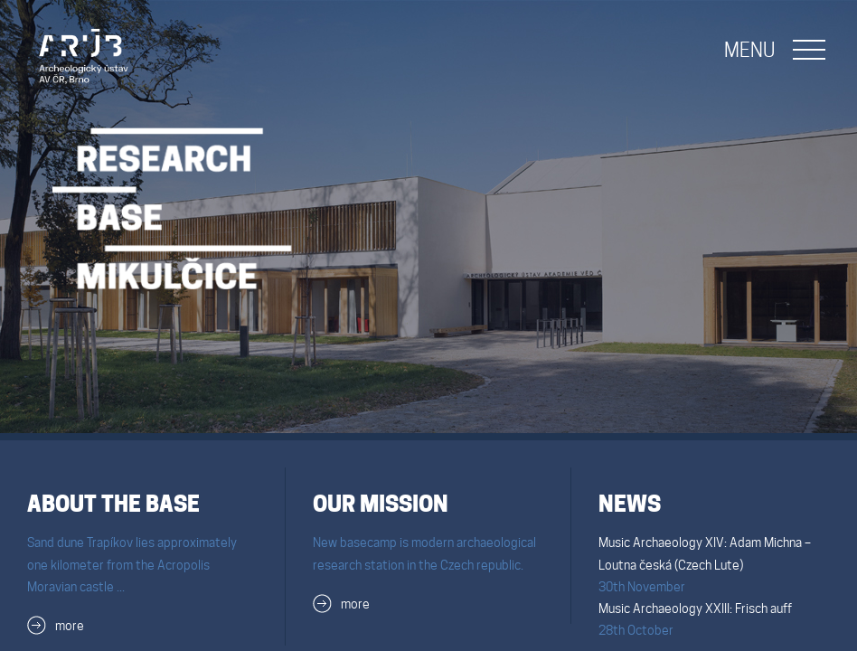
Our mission (380, 504)
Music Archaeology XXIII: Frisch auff (695, 608)
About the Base (113, 504)
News (629, 504)
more (69, 625)
